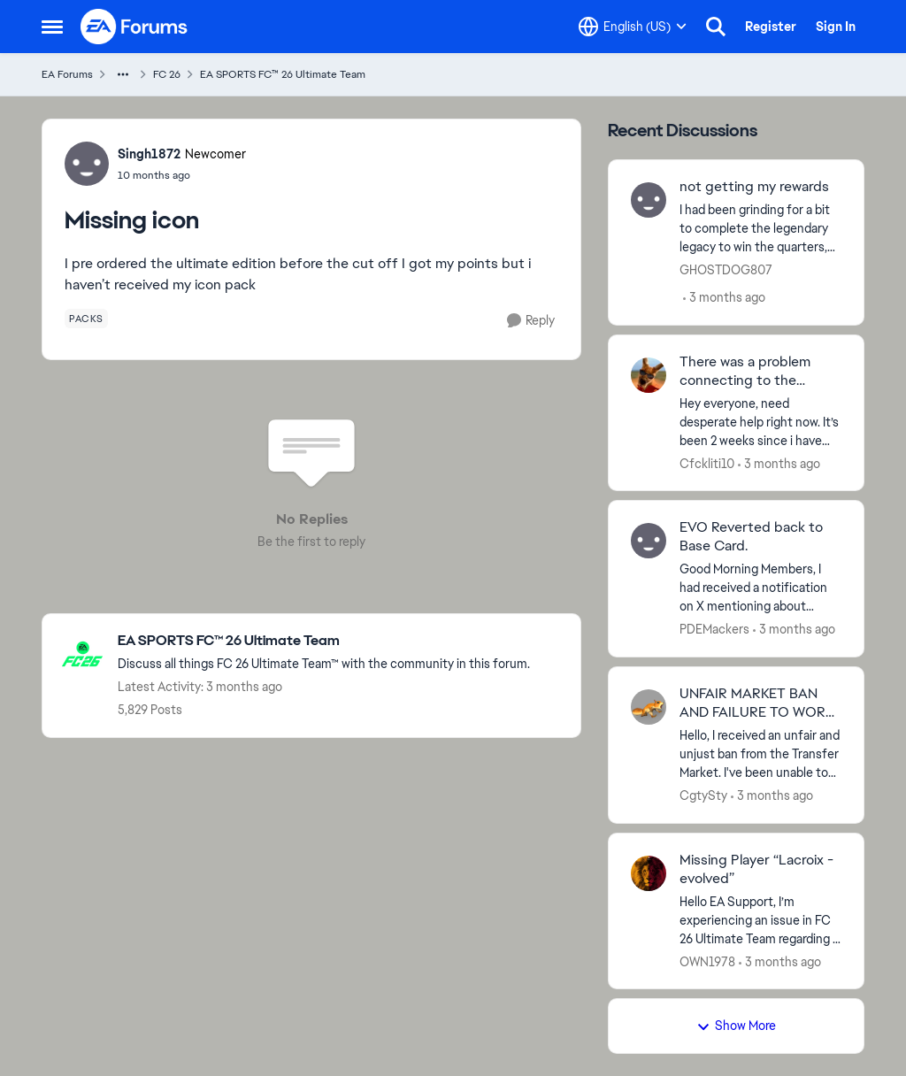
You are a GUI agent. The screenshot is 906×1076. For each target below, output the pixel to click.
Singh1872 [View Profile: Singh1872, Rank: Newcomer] (149, 154)
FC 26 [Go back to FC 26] (166, 74)
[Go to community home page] (134, 26)
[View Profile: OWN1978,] (648, 873)
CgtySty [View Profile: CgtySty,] (703, 795)
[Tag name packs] (86, 318)
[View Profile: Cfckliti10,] (648, 375)
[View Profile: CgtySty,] (648, 707)
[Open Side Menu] (52, 26)
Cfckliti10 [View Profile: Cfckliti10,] (707, 463)
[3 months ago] (724, 297)
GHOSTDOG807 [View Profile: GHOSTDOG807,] (726, 270)
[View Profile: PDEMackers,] (648, 540)
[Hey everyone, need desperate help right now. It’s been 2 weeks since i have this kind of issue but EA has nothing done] (760, 422)
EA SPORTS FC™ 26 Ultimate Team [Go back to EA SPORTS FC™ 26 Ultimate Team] (282, 74)
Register (770, 27)
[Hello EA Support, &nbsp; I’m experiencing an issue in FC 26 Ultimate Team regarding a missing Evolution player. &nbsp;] (760, 920)
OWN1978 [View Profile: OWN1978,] (707, 961)
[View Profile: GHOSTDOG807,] (648, 200)
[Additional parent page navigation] (123, 74)
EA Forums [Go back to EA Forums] (67, 74)
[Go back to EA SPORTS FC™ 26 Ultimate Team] (324, 641)
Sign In (836, 27)
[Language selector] (633, 26)
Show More (736, 1026)
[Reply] (530, 321)
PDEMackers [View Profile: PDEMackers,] (714, 629)
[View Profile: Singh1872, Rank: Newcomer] (87, 164)
